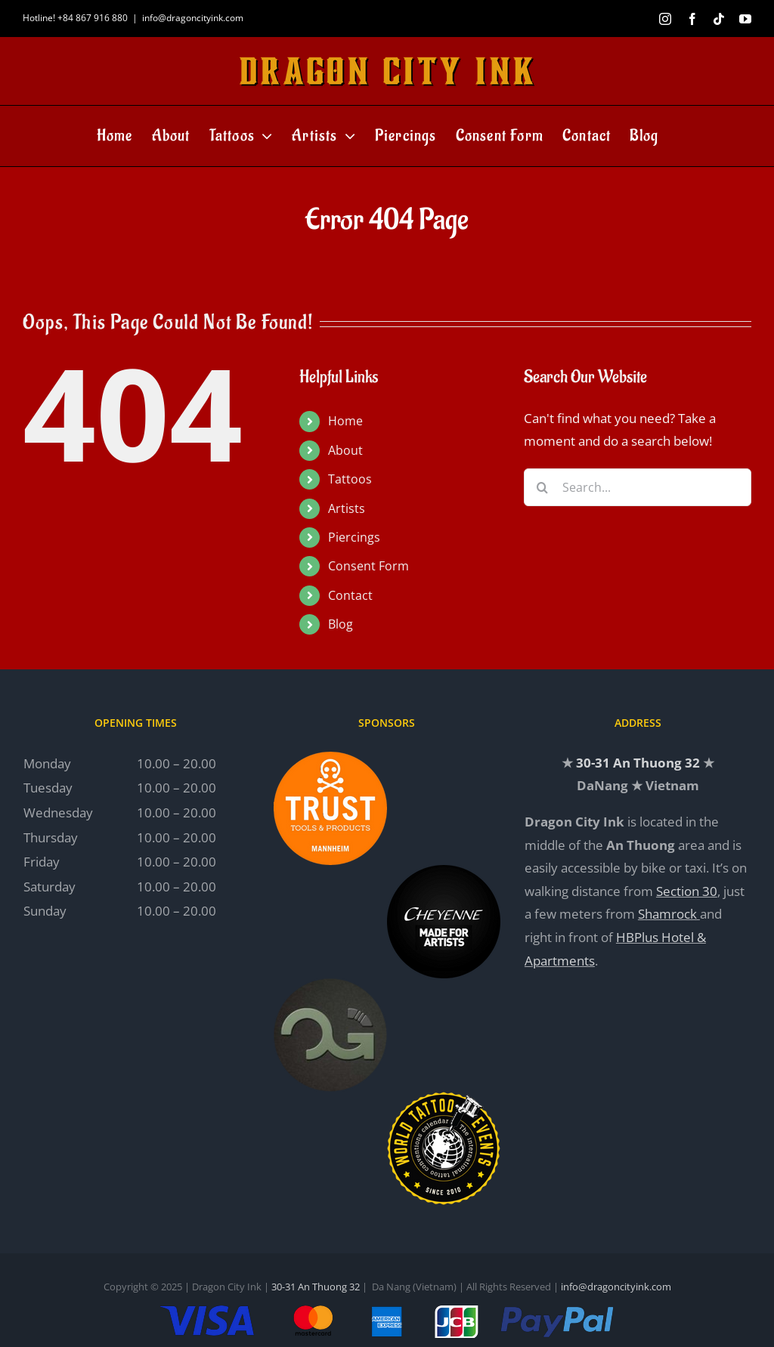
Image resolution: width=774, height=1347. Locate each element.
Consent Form (368, 566)
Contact (350, 595)
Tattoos (350, 479)
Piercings (354, 537)
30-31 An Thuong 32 (638, 762)
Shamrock (667, 913)
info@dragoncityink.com (192, 17)
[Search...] (637, 487)
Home (345, 420)
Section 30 (686, 891)
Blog (340, 624)
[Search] (543, 487)
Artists (346, 508)
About (345, 450)
